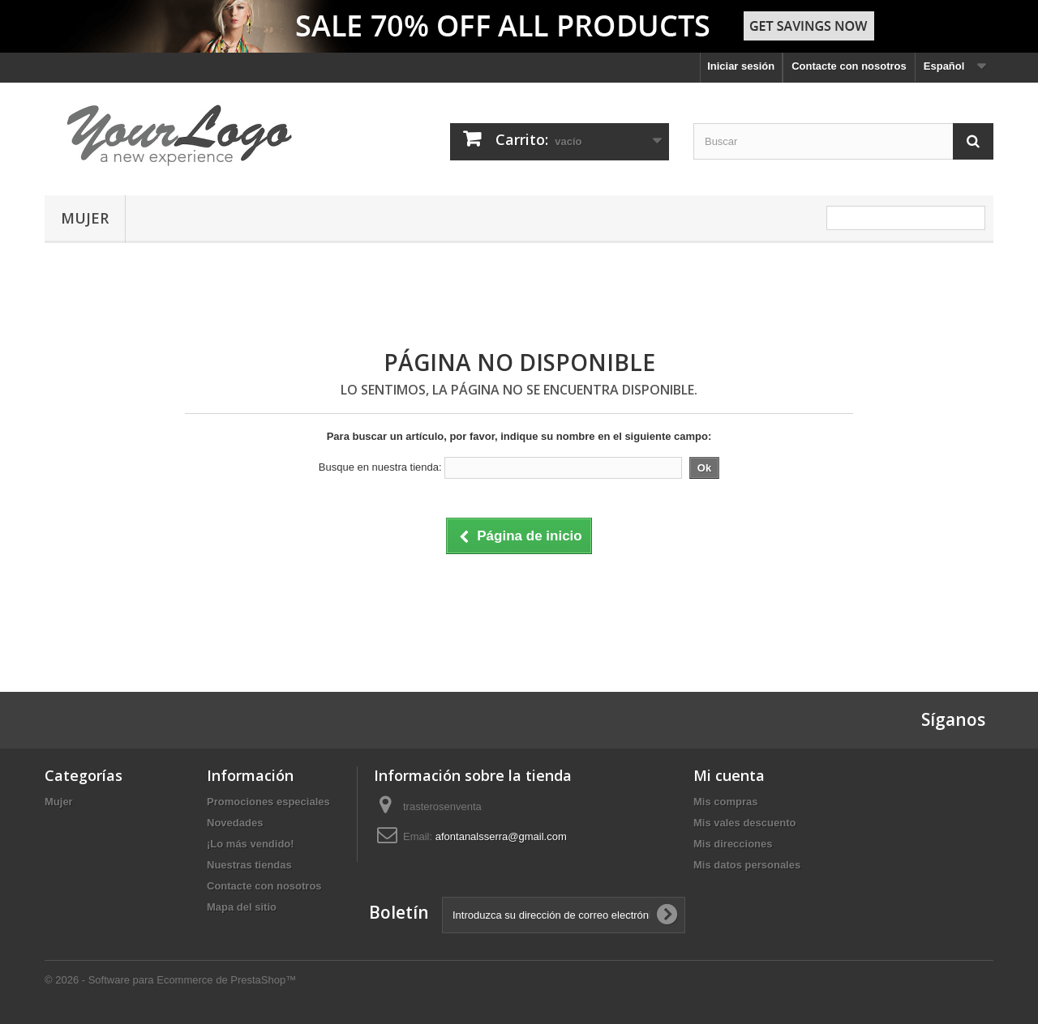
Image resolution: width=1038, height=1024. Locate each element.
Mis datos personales (746, 865)
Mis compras (725, 802)
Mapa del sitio (242, 907)
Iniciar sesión (740, 66)
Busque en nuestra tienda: (380, 467)
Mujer (85, 218)
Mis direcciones (733, 844)
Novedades (235, 823)
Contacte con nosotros (849, 66)
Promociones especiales (268, 802)
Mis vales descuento (744, 823)
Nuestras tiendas (249, 865)
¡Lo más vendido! (250, 844)
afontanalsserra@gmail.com (501, 836)
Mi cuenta (729, 775)
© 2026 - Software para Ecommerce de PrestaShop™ (170, 980)
